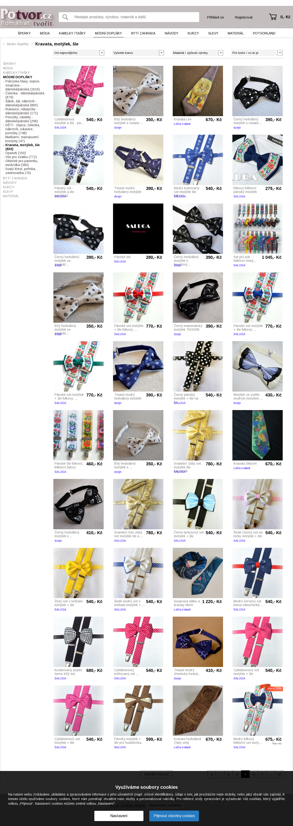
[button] (161, 52)
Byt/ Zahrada (143, 33)
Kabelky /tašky (72, 33)
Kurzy (193, 33)
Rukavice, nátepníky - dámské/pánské (21, 111)
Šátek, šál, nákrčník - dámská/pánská (21, 103)
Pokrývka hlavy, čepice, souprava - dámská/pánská (22, 85)
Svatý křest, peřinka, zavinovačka (20, 171)
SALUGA (60, 127)
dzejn (117, 127)
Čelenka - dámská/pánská (24, 95)
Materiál (236, 33)
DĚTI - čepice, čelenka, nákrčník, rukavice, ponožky (22, 129)
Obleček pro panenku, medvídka (21, 163)
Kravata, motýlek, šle (56, 44)
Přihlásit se (215, 17)
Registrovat (244, 17)
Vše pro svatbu (21, 157)
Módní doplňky (108, 33)
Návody (171, 33)
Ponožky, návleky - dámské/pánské (21, 119)
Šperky (24, 33)
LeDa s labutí (182, 124)
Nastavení (119, 816)
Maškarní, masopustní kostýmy (22, 139)
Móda (45, 33)
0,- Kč (285, 17)
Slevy (213, 33)
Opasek (15, 153)
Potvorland (264, 33)
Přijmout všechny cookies (174, 816)
